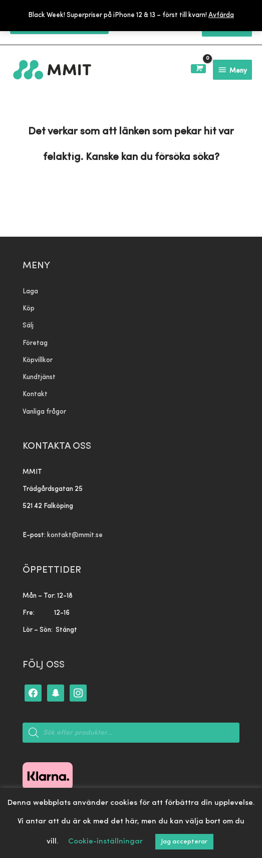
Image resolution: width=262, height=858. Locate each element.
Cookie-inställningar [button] (105, 841)
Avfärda (221, 15)
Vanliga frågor (44, 412)
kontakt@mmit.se (75, 535)
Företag (35, 343)
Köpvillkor (38, 360)
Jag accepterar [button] (184, 841)
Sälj (28, 325)
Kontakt (35, 394)
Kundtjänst (39, 377)
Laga (30, 291)
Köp (29, 308)
